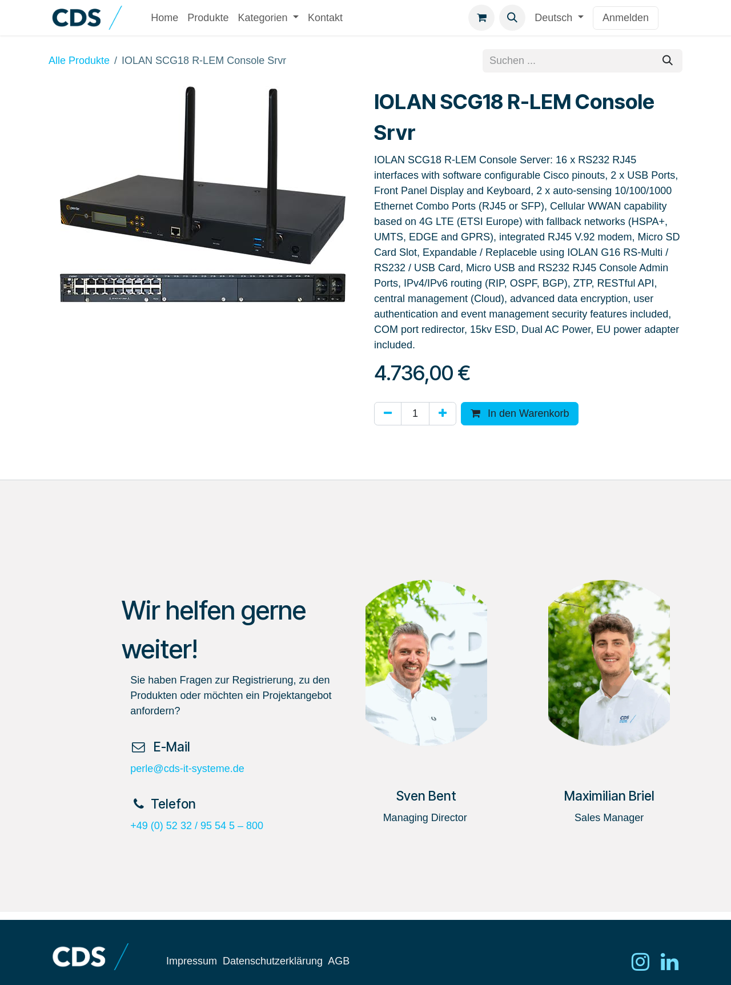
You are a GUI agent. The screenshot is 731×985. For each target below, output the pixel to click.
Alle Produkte (79, 60)
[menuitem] (164, 18)
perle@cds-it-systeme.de (187, 768)
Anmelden (626, 17)
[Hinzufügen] (442, 413)
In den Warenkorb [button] (520, 413)
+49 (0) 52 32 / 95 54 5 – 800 (196, 825)
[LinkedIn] (669, 961)
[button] (512, 18)
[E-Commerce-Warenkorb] (481, 18)
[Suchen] (667, 61)
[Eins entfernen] (387, 413)
